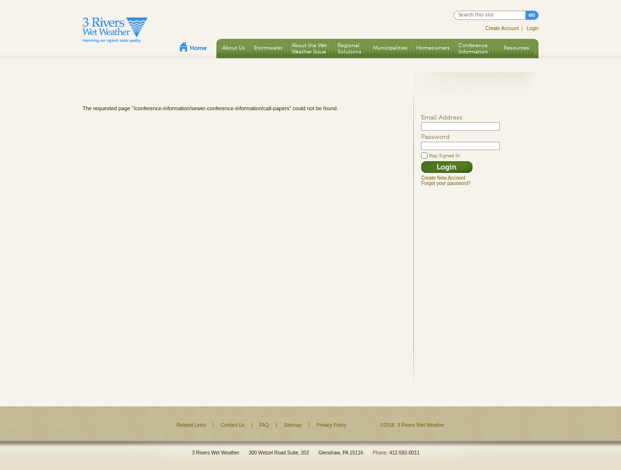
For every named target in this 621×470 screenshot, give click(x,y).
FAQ (264, 425)
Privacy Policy (331, 425)
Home (193, 46)
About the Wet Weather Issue (309, 48)
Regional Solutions (349, 48)
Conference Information (473, 48)
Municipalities (390, 47)
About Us (233, 47)
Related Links (191, 425)
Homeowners (433, 47)
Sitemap (293, 425)
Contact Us (233, 425)
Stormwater (268, 47)
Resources (516, 47)
